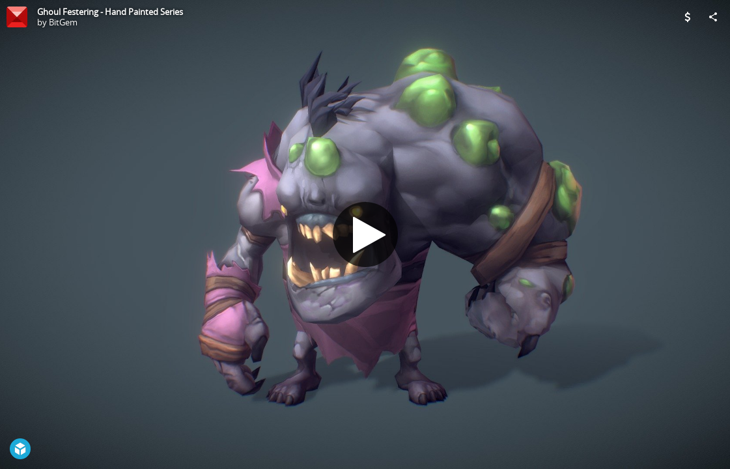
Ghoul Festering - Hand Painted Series (110, 12)
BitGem (63, 22)
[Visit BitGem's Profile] (17, 17)
